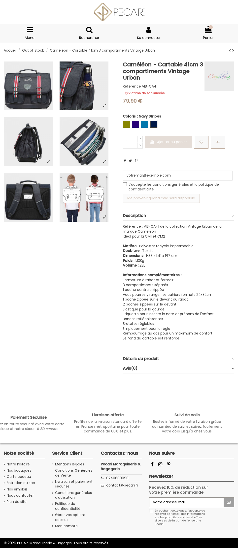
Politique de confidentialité (67, 506)
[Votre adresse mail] (186, 502)
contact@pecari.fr (122, 485)
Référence (132, 86)
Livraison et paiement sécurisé (74, 484)
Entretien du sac (21, 483)
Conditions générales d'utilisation (73, 495)
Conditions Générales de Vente (73, 473)
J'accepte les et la (174, 187)
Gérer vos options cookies (70, 517)
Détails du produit (179, 358)
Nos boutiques (19, 470)
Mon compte (66, 526)
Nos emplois (17, 489)
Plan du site (17, 501)
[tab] (179, 216)
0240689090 (117, 478)
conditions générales (171, 184)
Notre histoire (18, 464)
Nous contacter (20, 495)
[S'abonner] (229, 502)
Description (179, 215)
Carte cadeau (19, 476)
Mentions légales (69, 464)
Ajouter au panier (168, 141)
